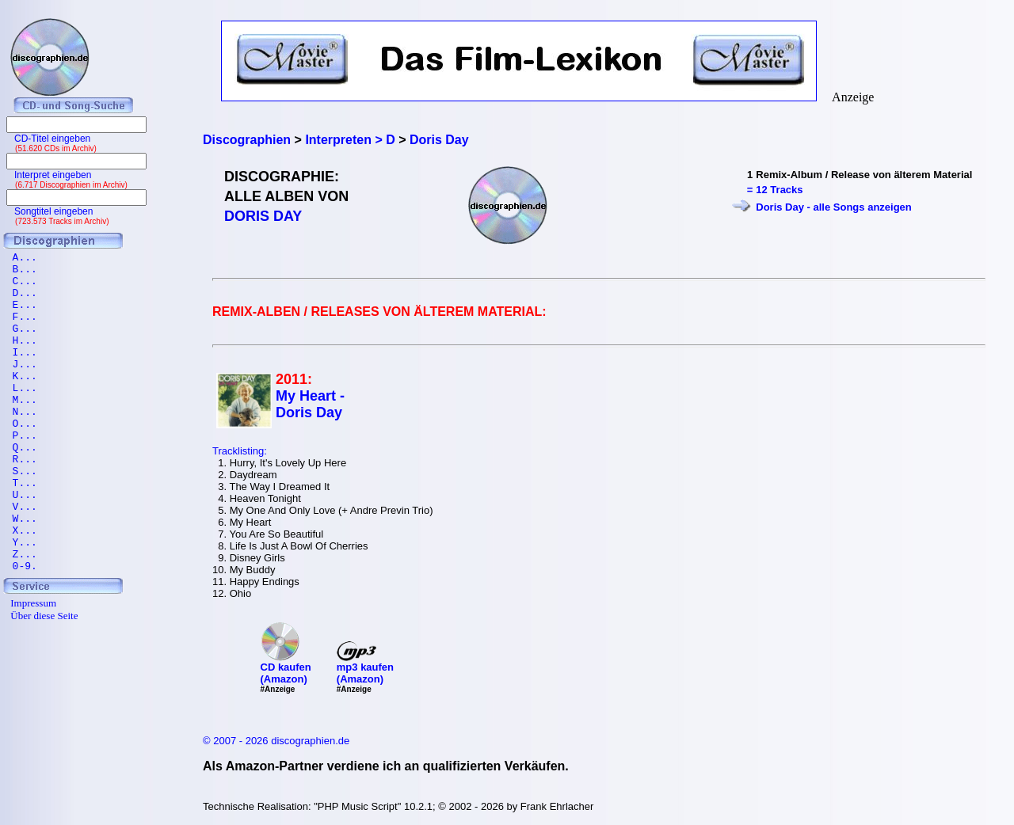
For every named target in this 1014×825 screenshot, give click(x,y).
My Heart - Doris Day (310, 404)
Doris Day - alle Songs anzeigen (834, 207)
